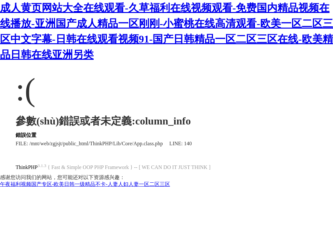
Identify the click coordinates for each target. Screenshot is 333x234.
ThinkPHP (27, 167)
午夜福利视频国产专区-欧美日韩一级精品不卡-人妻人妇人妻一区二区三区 (85, 184)
